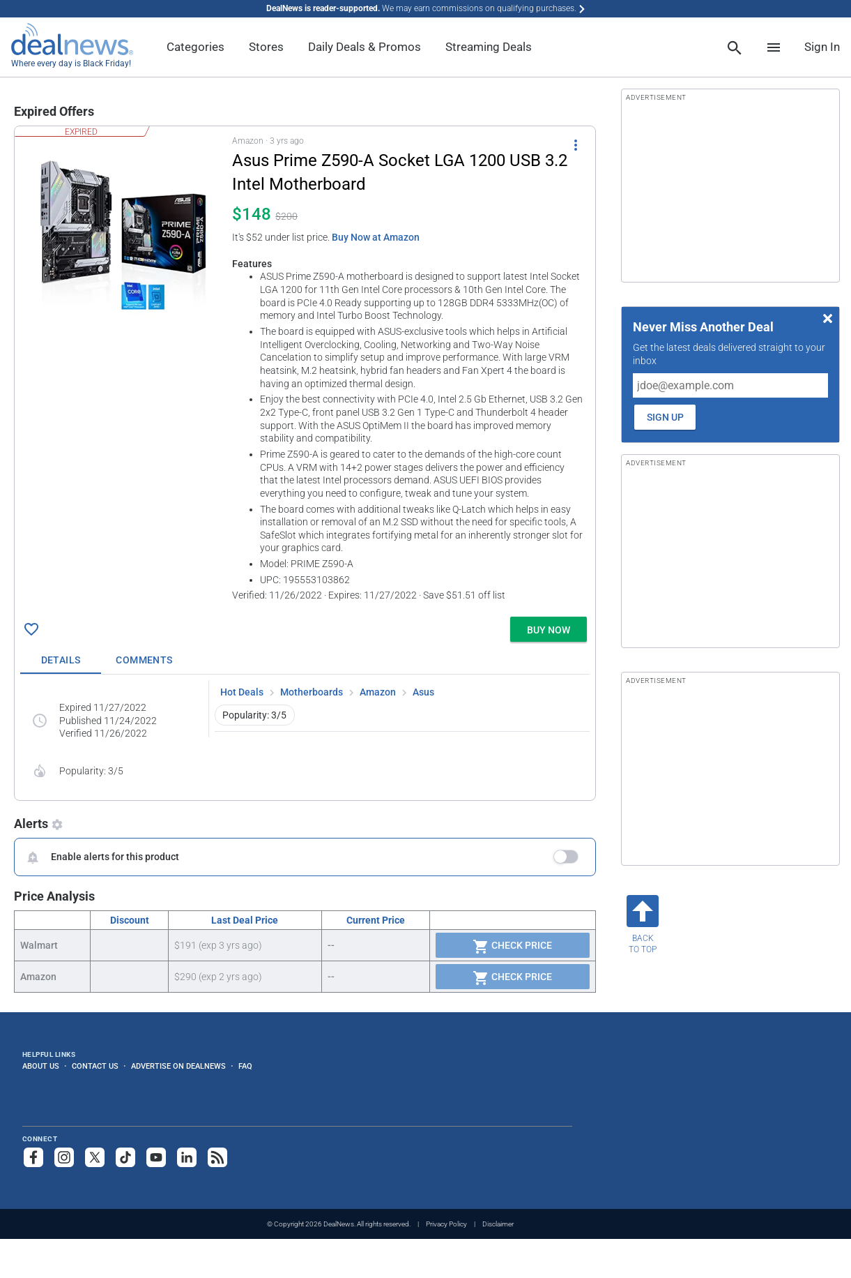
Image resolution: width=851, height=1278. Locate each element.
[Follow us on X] (95, 1157)
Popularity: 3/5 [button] (254, 715)
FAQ (245, 1066)
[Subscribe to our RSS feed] (217, 1157)
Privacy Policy (446, 1224)
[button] (305, 368)
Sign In (822, 47)
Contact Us (95, 1066)
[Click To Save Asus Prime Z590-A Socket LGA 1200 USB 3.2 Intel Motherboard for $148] (31, 629)
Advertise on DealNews (178, 1066)
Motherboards (311, 692)
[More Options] (575, 144)
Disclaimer (498, 1224)
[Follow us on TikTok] (125, 1157)
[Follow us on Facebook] (33, 1157)
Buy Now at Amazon (376, 237)
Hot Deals (241, 692)
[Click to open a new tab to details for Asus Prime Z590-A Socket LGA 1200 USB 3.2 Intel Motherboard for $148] (123, 236)
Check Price (512, 946)
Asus (423, 692)
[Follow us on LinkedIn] (187, 1157)
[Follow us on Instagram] (64, 1157)
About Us (40, 1066)
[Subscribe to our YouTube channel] (156, 1157)
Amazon (378, 692)
